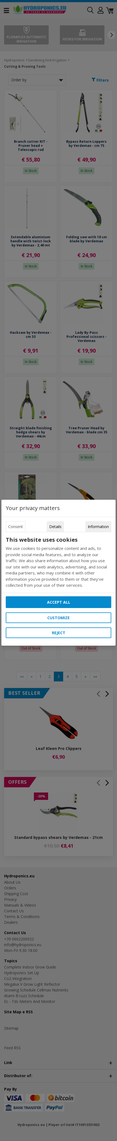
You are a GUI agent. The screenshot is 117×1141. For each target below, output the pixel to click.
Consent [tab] (15, 526)
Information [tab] (98, 526)
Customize (58, 617)
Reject (58, 632)
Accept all (58, 602)
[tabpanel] (58, 562)
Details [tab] (55, 526)
